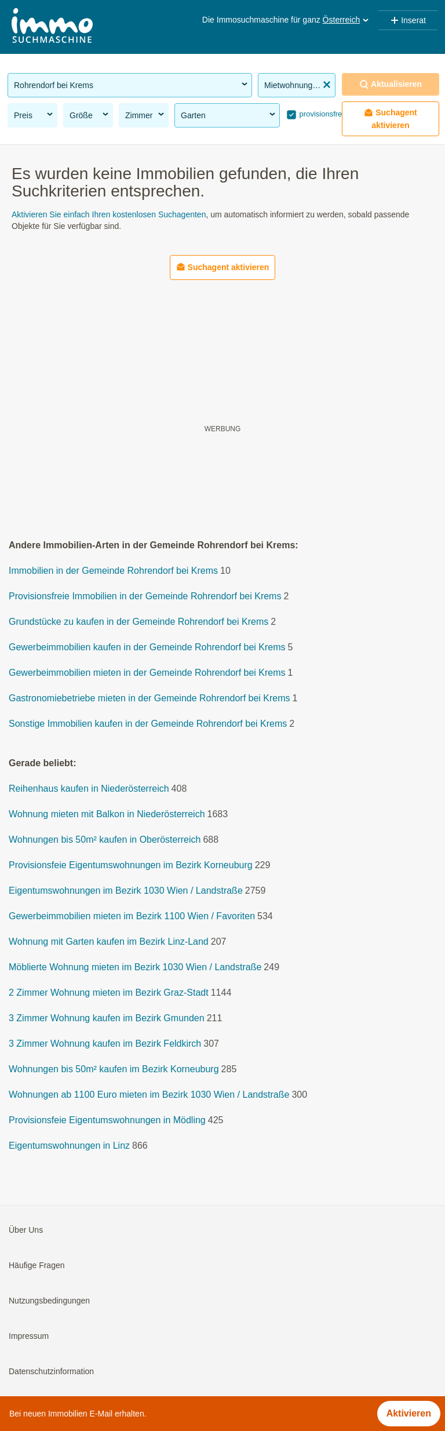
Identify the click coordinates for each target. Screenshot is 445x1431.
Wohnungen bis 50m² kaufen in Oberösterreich (104, 839)
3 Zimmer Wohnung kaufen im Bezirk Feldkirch (105, 1043)
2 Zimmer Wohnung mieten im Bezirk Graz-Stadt (109, 992)
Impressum (29, 1336)
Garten (229, 115)
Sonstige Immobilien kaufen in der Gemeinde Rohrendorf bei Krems (148, 724)
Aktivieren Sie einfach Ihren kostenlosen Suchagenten (109, 214)
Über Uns (26, 1230)
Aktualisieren (390, 84)
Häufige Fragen (37, 1265)
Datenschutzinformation (51, 1371)
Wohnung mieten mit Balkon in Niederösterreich (107, 814)
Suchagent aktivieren (390, 119)
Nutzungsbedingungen (49, 1300)
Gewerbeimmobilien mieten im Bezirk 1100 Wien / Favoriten (132, 916)
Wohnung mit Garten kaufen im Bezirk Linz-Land (109, 941)
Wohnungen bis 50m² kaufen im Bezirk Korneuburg (114, 1069)
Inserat (408, 20)
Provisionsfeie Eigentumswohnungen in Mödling (107, 1120)
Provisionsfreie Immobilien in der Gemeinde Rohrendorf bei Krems (145, 596)
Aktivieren (408, 1413)
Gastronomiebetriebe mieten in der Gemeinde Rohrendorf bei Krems (149, 698)
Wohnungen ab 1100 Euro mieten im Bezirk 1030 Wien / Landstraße (149, 1094)
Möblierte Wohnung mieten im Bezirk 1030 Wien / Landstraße (135, 967)
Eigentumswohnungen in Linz (69, 1145)
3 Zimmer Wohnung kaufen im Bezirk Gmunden (107, 1018)
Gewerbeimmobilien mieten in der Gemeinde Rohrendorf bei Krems (147, 673)
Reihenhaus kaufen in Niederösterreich (89, 788)
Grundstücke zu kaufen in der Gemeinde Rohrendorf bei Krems (138, 622)
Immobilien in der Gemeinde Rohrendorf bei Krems (113, 571)
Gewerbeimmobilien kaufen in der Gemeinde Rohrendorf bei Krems (147, 647)
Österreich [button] (347, 19)
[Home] (52, 27)
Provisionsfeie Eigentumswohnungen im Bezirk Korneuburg (131, 865)
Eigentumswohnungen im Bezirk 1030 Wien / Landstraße (126, 890)
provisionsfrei (320, 114)
